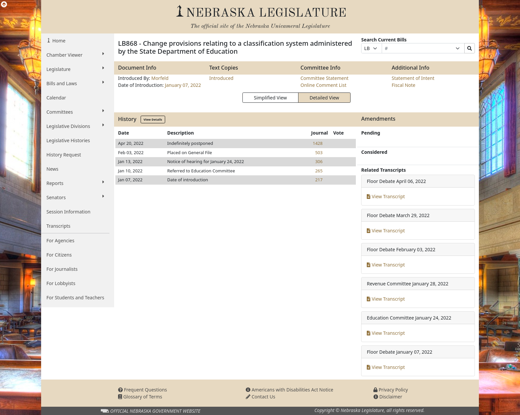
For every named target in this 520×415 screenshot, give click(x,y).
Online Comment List (323, 85)
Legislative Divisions (75, 126)
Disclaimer (387, 396)
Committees (75, 111)
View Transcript (386, 196)
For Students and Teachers (75, 297)
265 (318, 171)
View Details (153, 119)
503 (318, 152)
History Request (63, 154)
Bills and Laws (75, 83)
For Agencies (60, 240)
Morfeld (159, 78)
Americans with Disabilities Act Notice (289, 389)
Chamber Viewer (75, 54)
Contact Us (260, 396)
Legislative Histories (68, 140)
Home (58, 40)
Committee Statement (324, 78)
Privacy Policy (390, 389)
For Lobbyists (60, 283)
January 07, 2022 (183, 85)
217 (318, 180)
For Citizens (59, 255)
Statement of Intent (413, 78)
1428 (318, 143)
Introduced (221, 78)
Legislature (75, 69)
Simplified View (270, 97)
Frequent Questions (142, 389)
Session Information (68, 211)
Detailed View (324, 97)
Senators (75, 197)
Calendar (56, 97)
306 (318, 161)
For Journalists (62, 269)
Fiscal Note (403, 85)
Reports (75, 183)
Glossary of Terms (140, 396)
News (52, 169)
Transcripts (58, 226)
